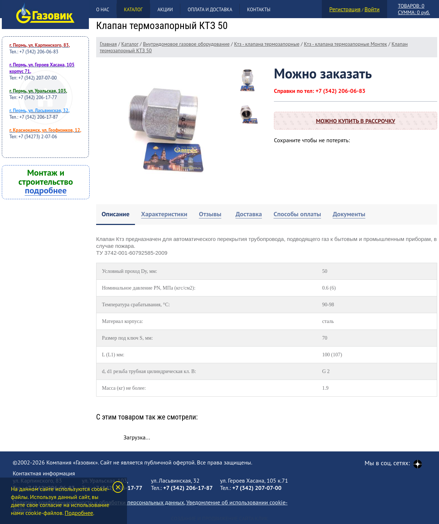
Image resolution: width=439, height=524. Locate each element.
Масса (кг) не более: (124, 388)
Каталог (133, 10)
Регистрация (345, 9)
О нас (102, 10)
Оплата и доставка (210, 10)
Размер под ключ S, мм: (127, 338)
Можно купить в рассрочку (355, 120)
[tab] (115, 214)
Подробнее (79, 512)
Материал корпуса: (122, 321)
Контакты (258, 10)
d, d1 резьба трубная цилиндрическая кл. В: (149, 371)
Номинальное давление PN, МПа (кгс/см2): (149, 288)
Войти (371, 9)
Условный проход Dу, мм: (129, 271)
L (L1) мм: (113, 354)
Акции (165, 10)
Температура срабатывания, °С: (136, 304)
